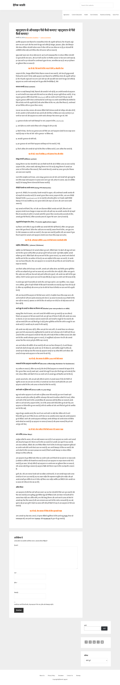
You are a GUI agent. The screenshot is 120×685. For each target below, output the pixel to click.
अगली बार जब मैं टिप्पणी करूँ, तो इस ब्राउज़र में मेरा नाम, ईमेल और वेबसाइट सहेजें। (34, 604)
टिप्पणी (16, 545)
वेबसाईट (16, 592)
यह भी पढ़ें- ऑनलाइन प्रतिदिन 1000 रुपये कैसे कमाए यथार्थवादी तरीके (46, 240)
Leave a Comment (45, 37)
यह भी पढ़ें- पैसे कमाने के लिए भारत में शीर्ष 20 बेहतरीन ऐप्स (46, 68)
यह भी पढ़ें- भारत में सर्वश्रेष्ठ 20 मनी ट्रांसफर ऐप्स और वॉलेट (45, 154)
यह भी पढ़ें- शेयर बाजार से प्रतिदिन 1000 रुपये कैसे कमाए (46, 359)
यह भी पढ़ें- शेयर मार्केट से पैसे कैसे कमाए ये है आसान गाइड (45, 429)
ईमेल (15, 582)
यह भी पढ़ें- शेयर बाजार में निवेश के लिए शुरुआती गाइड (46, 511)
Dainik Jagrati (19, 5)
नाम (15, 573)
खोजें (85, 625)
